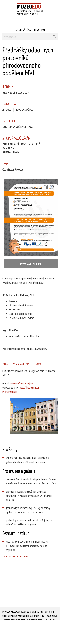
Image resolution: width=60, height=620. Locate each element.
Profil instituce (9, 392)
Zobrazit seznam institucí (15, 556)
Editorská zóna (23, 29)
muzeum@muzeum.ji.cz (21, 383)
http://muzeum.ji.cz (29, 387)
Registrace (39, 29)
